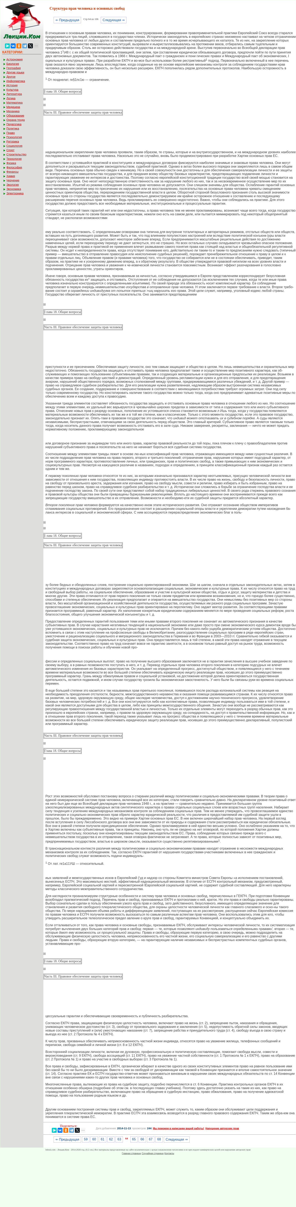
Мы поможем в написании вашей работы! (178, 1128)
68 (159, 1139)
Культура (12, 89)
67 (151, 1139)
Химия (10, 176)
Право (10, 132)
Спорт (10, 150)
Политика (12, 128)
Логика (10, 98)
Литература (14, 94)
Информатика (15, 81)
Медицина (13, 107)
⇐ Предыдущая (67, 20)
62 (111, 1139)
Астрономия (14, 59)
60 (94, 1139)
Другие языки (15, 72)
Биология (12, 63)
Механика (13, 111)
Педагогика (13, 124)
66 (142, 1139)
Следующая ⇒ (114, 20)
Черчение (12, 180)
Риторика (12, 141)
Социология (14, 145)
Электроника (15, 193)
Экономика (13, 189)
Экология (12, 184)
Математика (14, 102)
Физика (11, 163)
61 (102, 1139)
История (11, 85)
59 (86, 1139)
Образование (15, 115)
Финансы (12, 171)
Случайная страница (152, 1153)
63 (119, 1139)
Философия (14, 167)
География (13, 68)
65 (134, 1139)
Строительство (16, 154)
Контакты (169, 1153)
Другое (10, 76)
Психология (14, 137)
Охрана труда (15, 120)
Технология (14, 158)
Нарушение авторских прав (222, 1128)
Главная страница (131, 1153)
